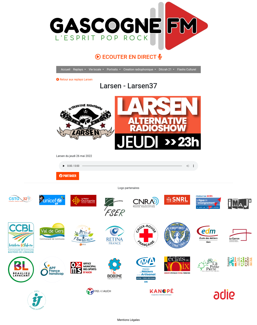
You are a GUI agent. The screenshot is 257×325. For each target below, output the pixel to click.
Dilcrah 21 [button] (165, 69)
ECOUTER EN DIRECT (128, 56)
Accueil (65, 69)
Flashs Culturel (186, 69)
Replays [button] (78, 69)
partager (67, 176)
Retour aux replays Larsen (74, 79)
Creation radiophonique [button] (139, 69)
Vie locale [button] (95, 69)
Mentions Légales (128, 320)
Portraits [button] (112, 69)
